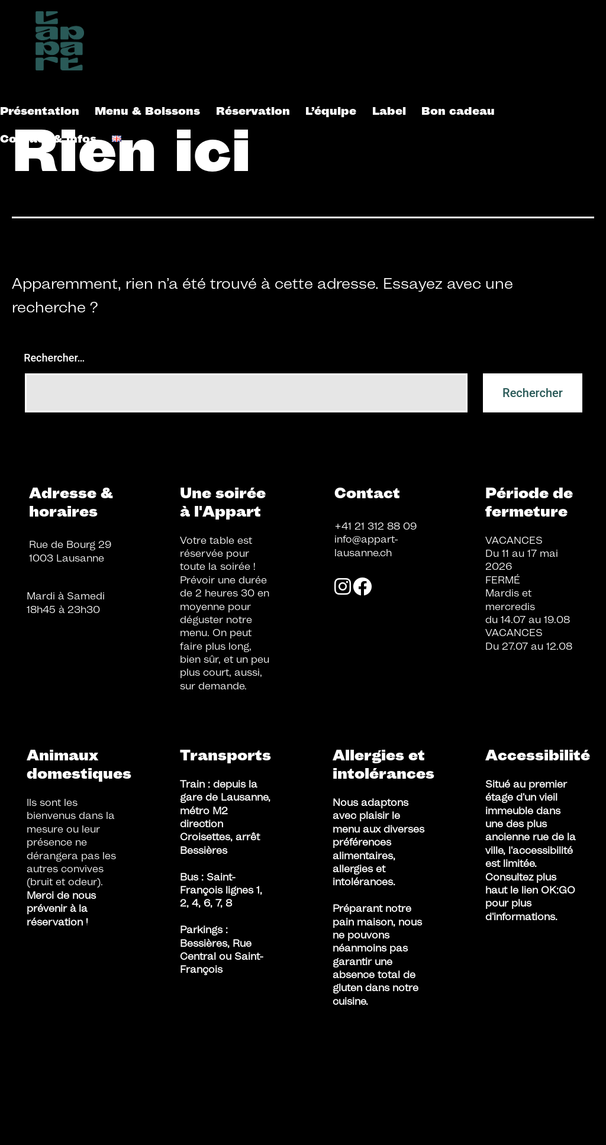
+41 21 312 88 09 (375, 526)
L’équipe (330, 111)
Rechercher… (54, 357)
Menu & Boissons (147, 111)
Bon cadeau (458, 111)
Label (389, 111)
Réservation (253, 111)
